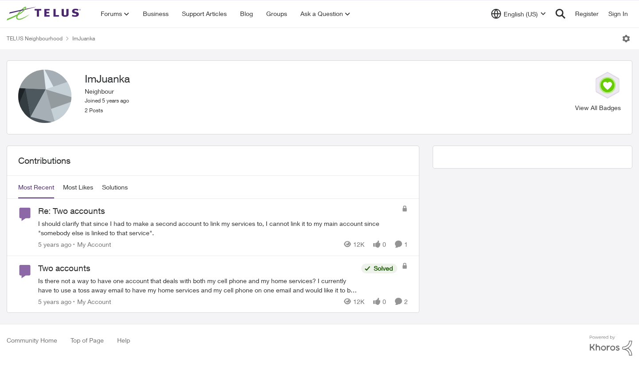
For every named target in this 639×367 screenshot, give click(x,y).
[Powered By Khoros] (611, 345)
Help (123, 340)
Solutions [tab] (115, 187)
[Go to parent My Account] (92, 244)
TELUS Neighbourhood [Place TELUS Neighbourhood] (35, 38)
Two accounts (64, 268)
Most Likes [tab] (78, 187)
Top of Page (87, 340)
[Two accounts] (197, 285)
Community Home (32, 340)
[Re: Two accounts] (217, 228)
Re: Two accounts (71, 211)
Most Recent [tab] (36, 187)
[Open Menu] (626, 38)
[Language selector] (518, 14)
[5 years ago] (54, 244)
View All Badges (598, 107)
